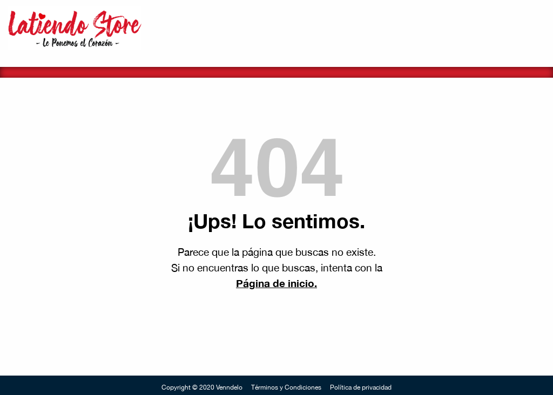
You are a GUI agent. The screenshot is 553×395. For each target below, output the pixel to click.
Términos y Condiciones (286, 387)
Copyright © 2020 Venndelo (201, 387)
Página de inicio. (276, 283)
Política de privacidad (361, 387)
